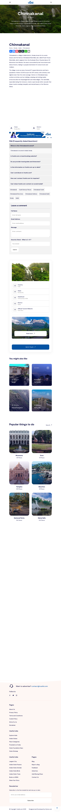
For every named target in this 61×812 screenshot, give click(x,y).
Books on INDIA (13, 777)
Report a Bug (36, 764)
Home (11, 48)
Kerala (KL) (21, 292)
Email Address (15, 219)
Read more (30, 333)
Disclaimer (12, 725)
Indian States (13, 738)
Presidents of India (15, 745)
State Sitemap (13, 751)
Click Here (20, 310)
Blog (33, 761)
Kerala (15, 48)
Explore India (13, 735)
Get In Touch (30, 347)
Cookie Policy (13, 719)
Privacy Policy (13, 712)
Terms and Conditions (16, 716)
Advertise (35, 771)
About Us (12, 709)
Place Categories (14, 742)
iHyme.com (48, 809)
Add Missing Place (37, 774)
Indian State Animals (15, 768)
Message (14, 227)
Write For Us (13, 722)
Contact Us (35, 777)
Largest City (13, 761)
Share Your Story (14, 780)
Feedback (35, 768)
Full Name (14, 211)
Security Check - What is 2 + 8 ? (21, 240)
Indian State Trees (14, 774)
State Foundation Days (16, 748)
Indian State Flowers (15, 764)
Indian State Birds (14, 771)
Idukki (20, 48)
